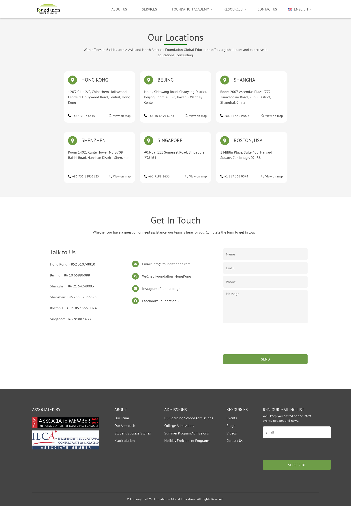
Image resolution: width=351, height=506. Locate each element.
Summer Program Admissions (186, 433)
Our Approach (124, 425)
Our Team (121, 418)
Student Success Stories (132, 433)
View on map (122, 116)
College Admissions (179, 425)
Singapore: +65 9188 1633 (70, 319)
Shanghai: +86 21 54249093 (72, 286)
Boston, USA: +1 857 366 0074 (73, 308)
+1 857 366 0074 (236, 176)
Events (232, 418)
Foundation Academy (190, 9)
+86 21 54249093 (237, 116)
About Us (119, 9)
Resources (233, 9)
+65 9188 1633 (159, 176)
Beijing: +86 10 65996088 (70, 275)
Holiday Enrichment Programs (187, 440)
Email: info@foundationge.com (166, 264)
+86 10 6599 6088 (161, 116)
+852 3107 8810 (83, 116)
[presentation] (257, 343)
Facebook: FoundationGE (161, 301)
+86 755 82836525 (85, 176)
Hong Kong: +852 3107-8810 (72, 264)
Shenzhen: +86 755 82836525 (73, 297)
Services (149, 9)
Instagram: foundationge (161, 288)
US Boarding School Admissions (188, 418)
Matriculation (124, 440)
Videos (232, 433)
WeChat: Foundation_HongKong (166, 276)
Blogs (231, 425)
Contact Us (267, 9)
